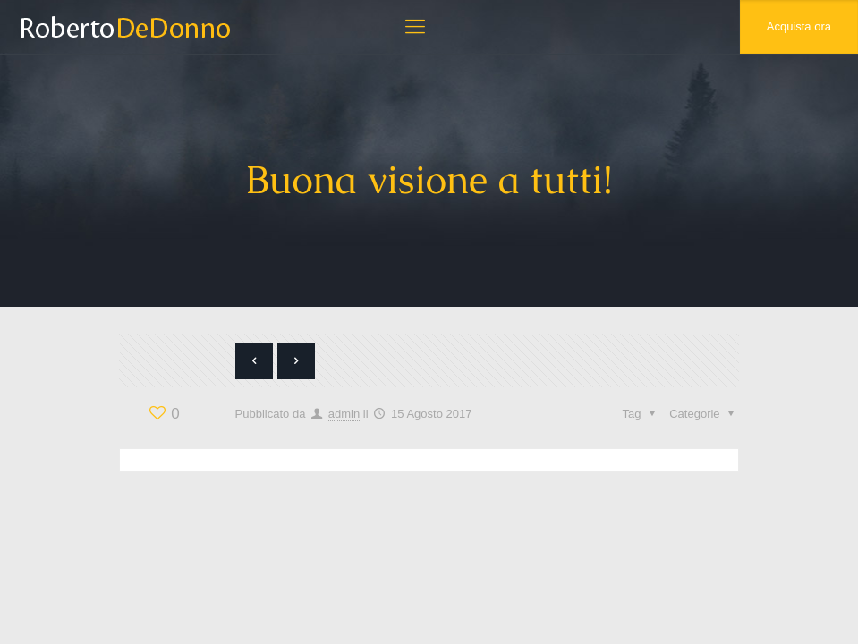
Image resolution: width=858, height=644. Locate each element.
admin (344, 413)
